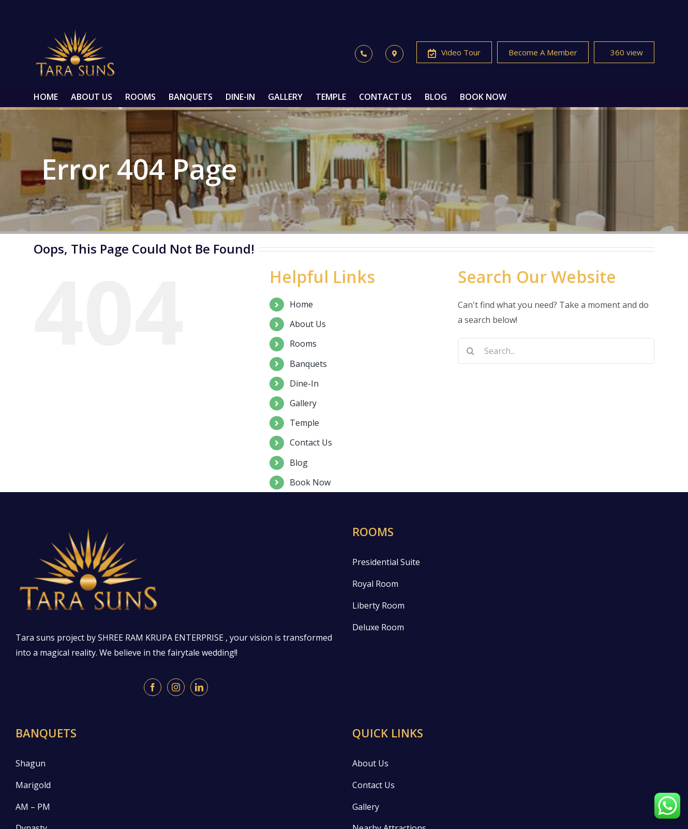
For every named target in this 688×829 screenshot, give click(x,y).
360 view (624, 53)
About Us (308, 324)
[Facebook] (152, 687)
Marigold (33, 785)
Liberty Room (378, 605)
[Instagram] (176, 687)
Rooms (303, 343)
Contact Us (311, 442)
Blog (299, 462)
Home (301, 304)
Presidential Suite (386, 562)
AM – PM (33, 806)
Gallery (303, 403)
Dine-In (304, 383)
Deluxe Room (378, 627)
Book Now (310, 482)
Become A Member (542, 52)
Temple (304, 422)
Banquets (308, 363)
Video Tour (454, 53)
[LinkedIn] (199, 687)
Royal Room (375, 583)
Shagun (31, 763)
